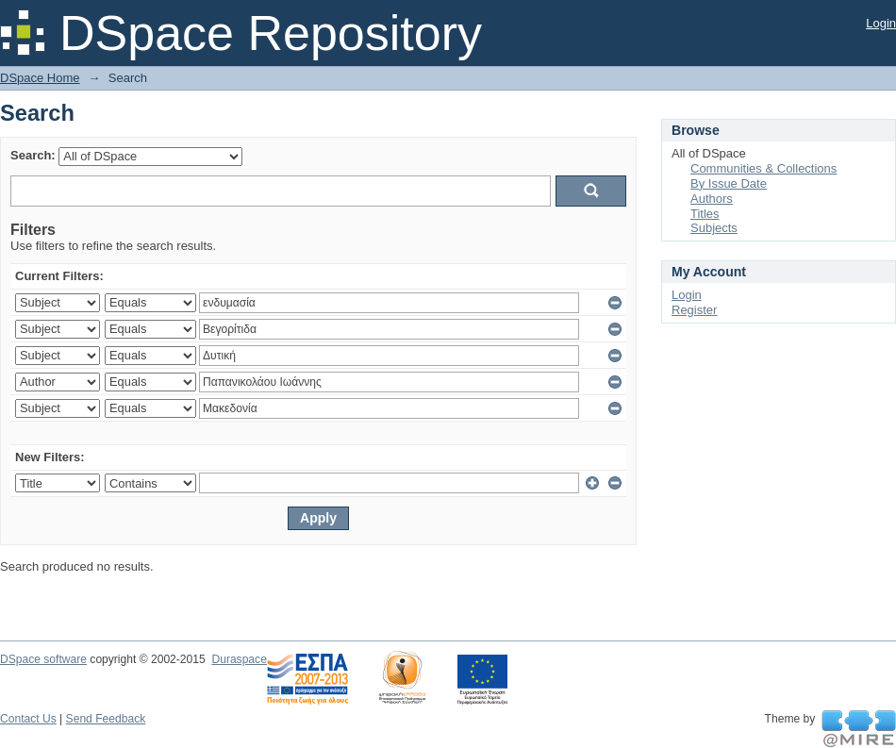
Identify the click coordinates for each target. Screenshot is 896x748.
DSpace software (43, 659)
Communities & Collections (763, 168)
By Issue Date (728, 183)
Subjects (714, 228)
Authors (711, 198)
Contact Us (28, 718)
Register (694, 310)
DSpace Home (40, 78)
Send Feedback (106, 718)
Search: (33, 155)
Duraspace (238, 659)
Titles (705, 214)
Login (881, 23)
